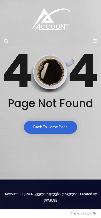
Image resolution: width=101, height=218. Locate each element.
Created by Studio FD (83, 213)
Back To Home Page (50, 127)
